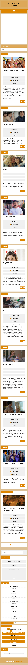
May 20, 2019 (14, 369)
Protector (14, 566)
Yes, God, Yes (8, 263)
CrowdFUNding (14, 594)
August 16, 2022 (14, 174)
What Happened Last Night (13, 464)
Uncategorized (14, 619)
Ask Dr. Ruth (8, 365)
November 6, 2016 (14, 420)
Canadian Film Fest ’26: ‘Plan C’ (14, 562)
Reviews (14, 612)
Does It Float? (14, 597)
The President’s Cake (14, 570)
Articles (14, 589)
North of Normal (16, 630)
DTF (4, 311)
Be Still (16, 632)
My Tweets (17, 624)
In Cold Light (14, 574)
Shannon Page (14, 177)
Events (14, 599)
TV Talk (14, 617)
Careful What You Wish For (14, 415)
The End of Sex (8, 125)
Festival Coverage (14, 602)
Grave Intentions (14, 636)
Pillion (14, 579)
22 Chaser (14, 641)
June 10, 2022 (14, 222)
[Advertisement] (14, 29)
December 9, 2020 (14, 268)
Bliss (5, 170)
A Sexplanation (9, 217)
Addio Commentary (14, 587)
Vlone (20, 663)
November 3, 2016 (14, 469)
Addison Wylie (14, 133)
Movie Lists (14, 604)
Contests (14, 592)
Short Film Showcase (14, 614)
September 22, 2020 (14, 316)
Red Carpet (14, 609)
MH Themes (16, 663)
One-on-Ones (14, 607)
